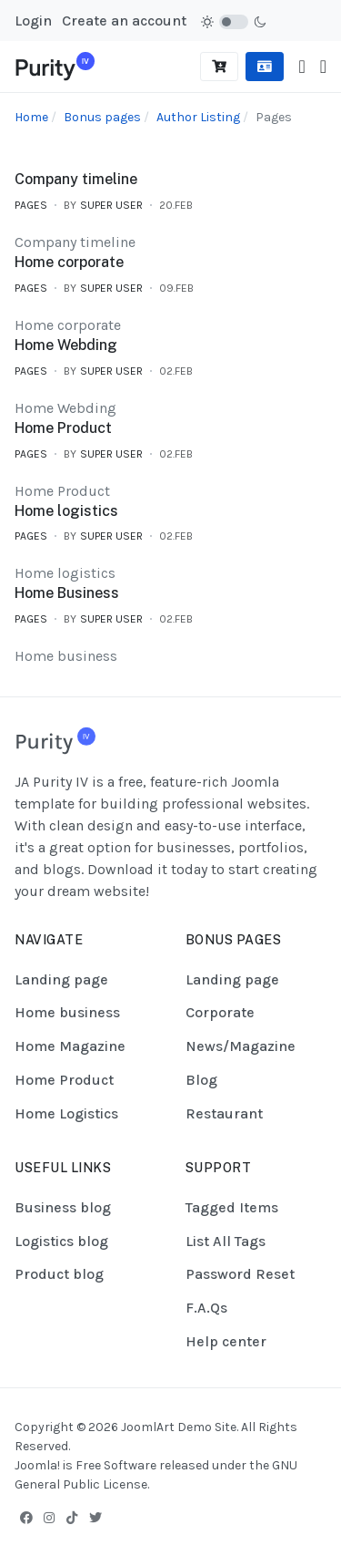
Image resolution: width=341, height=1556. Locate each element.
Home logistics (66, 511)
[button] (323, 67)
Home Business (67, 593)
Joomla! (37, 1465)
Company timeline (76, 179)
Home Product (63, 428)
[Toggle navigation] (301, 67)
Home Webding (66, 345)
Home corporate (69, 262)
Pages (31, 205)
